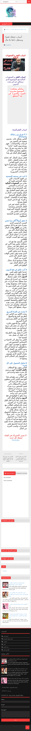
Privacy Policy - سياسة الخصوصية (10, 687)
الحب (4, 644)
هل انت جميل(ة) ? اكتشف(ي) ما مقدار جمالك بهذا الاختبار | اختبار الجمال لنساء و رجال (18, 615)
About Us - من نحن (6, 691)
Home (7, 29)
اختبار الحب (5, 636)
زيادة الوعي (6, 647)
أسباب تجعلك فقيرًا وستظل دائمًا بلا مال (15, 30)
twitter (5, 571)
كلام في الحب (6, 650)
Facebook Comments (21, 473)
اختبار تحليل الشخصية (8, 639)
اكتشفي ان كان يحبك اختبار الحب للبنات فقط (18, 678)
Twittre (3, 729)
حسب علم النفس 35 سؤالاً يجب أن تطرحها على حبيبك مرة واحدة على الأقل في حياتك (18, 594)
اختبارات (5, 641)
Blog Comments (9, 473)
